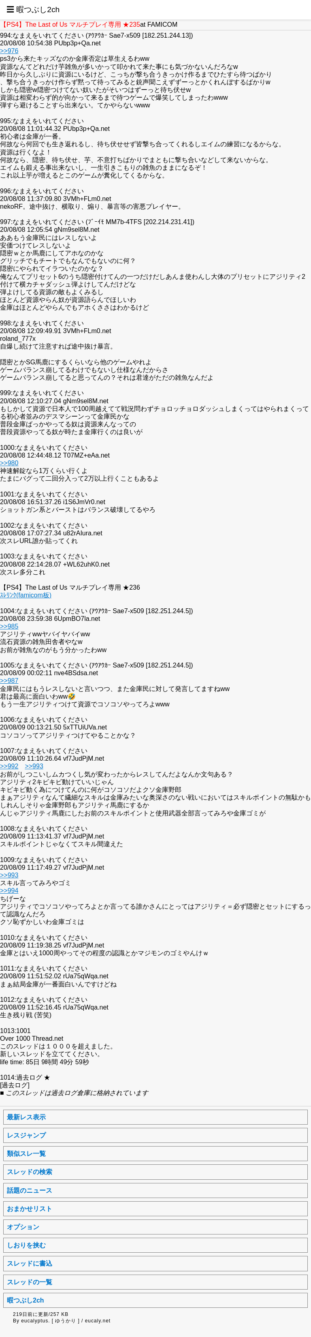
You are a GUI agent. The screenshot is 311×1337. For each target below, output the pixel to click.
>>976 (9, 50)
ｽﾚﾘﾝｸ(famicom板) (25, 595)
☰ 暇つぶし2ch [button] (33, 9)
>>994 (9, 890)
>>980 (9, 463)
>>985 (9, 626)
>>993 (34, 766)
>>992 (9, 766)
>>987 (9, 680)
